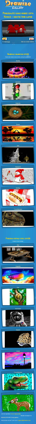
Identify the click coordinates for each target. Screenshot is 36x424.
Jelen (18, 393)
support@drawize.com (24, 420)
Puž (18, 287)
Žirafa (18, 124)
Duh (18, 145)
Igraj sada (18, 414)
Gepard (18, 330)
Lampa (18, 351)
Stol (18, 245)
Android (3, 417)
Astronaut (18, 308)
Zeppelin (18, 266)
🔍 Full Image (6, 42)
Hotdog (18, 188)
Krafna (18, 61)
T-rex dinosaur (18, 209)
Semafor (18, 82)
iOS (7, 417)
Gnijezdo (18, 103)
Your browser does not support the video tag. (18, 28)
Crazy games (14, 417)
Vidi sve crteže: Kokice (27, 41)
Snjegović (18, 167)
